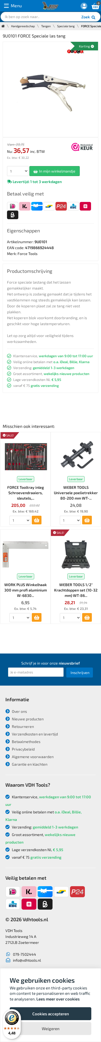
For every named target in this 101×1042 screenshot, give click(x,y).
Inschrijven (80, 672)
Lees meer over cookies (58, 998)
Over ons (16, 711)
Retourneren (19, 726)
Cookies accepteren (50, 1013)
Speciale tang (66, 26)
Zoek (88, 17)
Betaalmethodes (22, 741)
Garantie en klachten (26, 764)
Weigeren (51, 1028)
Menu (13, 6)
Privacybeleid (20, 749)
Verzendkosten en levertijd (31, 734)
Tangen (46, 26)
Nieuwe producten (24, 719)
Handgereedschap (23, 26)
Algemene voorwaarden (29, 756)
